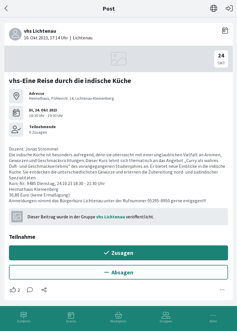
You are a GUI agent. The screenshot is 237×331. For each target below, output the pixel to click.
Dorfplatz (24, 321)
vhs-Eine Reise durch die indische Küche (70, 80)
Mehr (213, 321)
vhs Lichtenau (110, 217)
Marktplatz (118, 321)
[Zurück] (6, 8)
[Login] (229, 8)
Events (71, 321)
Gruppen (166, 321)
